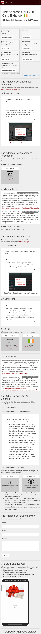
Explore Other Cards (31, 347)
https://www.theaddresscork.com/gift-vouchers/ (15, 373)
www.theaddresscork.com (10, 180)
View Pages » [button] (27, 48)
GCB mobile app (24, 242)
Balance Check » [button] (7, 37)
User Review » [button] (27, 59)
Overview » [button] (26, 37)
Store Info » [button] (5, 48)
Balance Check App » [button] (8, 70)
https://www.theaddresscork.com (10, 89)
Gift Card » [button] (5, 59)
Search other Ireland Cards (32, 75)
